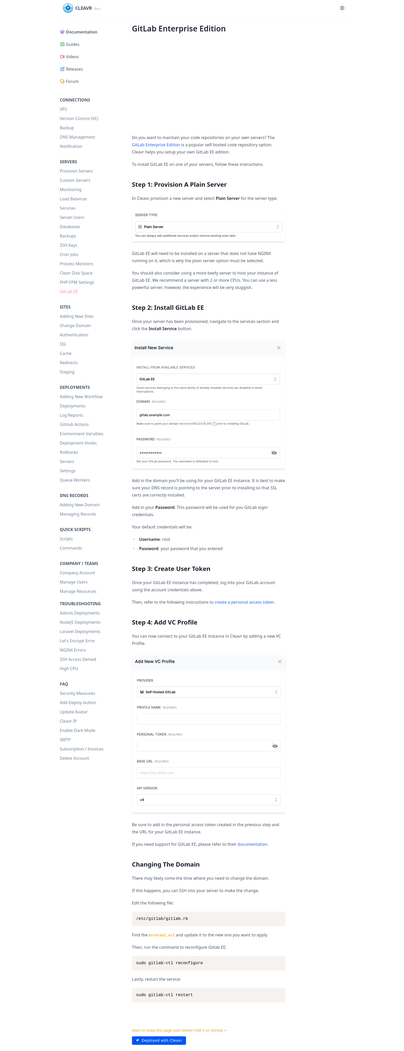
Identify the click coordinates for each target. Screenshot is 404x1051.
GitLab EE (69, 291)
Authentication (74, 335)
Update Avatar (74, 712)
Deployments (73, 406)
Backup (67, 128)
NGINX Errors (73, 650)
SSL (63, 344)
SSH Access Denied (78, 659)
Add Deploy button (78, 702)
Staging (67, 372)
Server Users (72, 217)
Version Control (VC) (79, 118)
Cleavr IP (68, 721)
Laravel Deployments (80, 631)
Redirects (69, 362)
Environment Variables (81, 434)
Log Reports (71, 415)
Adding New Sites (77, 316)
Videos (69, 56)
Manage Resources (78, 591)
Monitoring (70, 189)
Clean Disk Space (76, 273)
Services (67, 208)
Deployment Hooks (78, 443)
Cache (66, 353)
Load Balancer (73, 199)
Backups (68, 236)
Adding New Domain (80, 505)
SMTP (65, 739)
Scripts (66, 539)
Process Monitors (76, 264)
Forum (69, 81)
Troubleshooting (80, 603)
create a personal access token (244, 602)
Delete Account (74, 758)
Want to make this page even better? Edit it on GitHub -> (179, 1030)
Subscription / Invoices (82, 749)
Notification (71, 146)
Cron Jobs (69, 254)
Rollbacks (69, 452)
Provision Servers (76, 171)
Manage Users (74, 582)
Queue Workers (75, 480)
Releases (71, 69)
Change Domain (75, 325)
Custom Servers (75, 180)
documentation (252, 844)
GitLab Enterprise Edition (156, 145)
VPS (63, 109)
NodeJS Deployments (80, 622)
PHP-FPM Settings (77, 282)
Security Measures (77, 693)
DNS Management (77, 137)
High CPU (69, 668)
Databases (70, 226)
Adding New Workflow (81, 396)
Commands (71, 548)
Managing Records (78, 514)
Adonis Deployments (80, 613)
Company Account (77, 573)
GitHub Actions (74, 424)
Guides (69, 44)
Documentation (78, 32)
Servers (67, 461)
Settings (67, 471)
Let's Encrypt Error (77, 641)
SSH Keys (68, 245)
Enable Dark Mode (77, 730)
